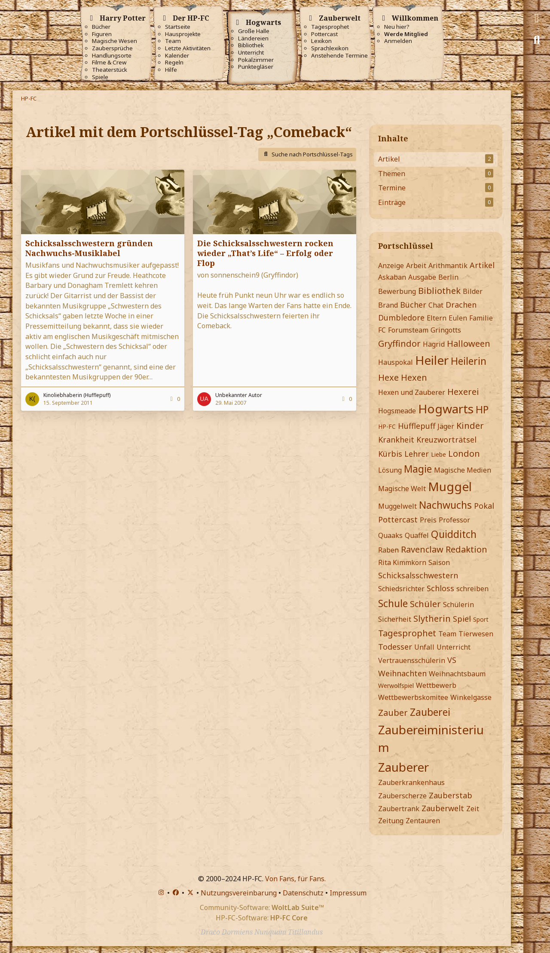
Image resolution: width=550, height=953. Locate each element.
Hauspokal (395, 362)
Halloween (468, 343)
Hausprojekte (183, 34)
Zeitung (390, 820)
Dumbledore (401, 317)
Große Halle (253, 31)
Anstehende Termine (339, 55)
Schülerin (458, 604)
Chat (435, 305)
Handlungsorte (111, 55)
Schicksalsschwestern (418, 575)
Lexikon (321, 41)
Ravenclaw (422, 549)
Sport (481, 619)
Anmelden (398, 41)
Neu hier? (396, 27)
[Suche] (536, 40)
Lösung (390, 470)
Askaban (392, 277)
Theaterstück (109, 69)
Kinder (470, 425)
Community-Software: (262, 907)
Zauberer (403, 767)
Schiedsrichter (401, 588)
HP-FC (387, 426)
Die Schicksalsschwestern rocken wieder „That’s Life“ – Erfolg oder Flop (265, 253)
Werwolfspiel (396, 685)
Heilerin (468, 361)
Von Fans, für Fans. (295, 878)
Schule (393, 603)
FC (382, 330)
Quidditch (454, 534)
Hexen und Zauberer (411, 392)
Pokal (484, 506)
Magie (418, 469)
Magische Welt (402, 488)
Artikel (482, 265)
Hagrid (434, 344)
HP (482, 409)
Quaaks (390, 535)
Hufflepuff (416, 426)
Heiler (432, 360)
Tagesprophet (330, 27)
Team (173, 41)
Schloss (440, 588)
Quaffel (417, 535)
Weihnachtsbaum (457, 673)
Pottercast (324, 34)
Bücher (101, 27)
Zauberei (430, 712)
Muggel (450, 486)
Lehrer (416, 454)
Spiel (462, 619)
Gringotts (446, 330)
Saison (439, 562)
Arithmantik (448, 265)
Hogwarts (446, 408)
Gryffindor (399, 343)
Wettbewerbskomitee (413, 697)
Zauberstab (450, 795)
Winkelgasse (471, 697)
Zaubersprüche (112, 48)
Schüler (425, 604)
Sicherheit (394, 619)
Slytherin (432, 618)
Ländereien (253, 38)
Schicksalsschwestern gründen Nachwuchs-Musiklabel (89, 248)
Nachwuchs (445, 505)
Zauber (393, 712)
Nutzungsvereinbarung (239, 893)
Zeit (472, 808)
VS (451, 660)
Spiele (100, 77)
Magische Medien (462, 470)
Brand (388, 305)
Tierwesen (475, 633)
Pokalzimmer (256, 60)
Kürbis (390, 454)
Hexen (414, 377)
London (464, 453)
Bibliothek (251, 45)
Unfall (424, 647)
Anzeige (391, 265)
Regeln (174, 62)
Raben (388, 550)
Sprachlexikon (329, 48)
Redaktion (466, 549)
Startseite (177, 27)
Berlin (448, 277)
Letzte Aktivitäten (188, 48)
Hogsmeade (397, 410)
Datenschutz (303, 893)
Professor (454, 520)
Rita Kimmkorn (402, 562)
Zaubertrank (398, 808)
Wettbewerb (436, 685)
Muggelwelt (397, 506)
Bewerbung (397, 291)
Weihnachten (402, 673)
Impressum (348, 893)
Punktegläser (255, 66)
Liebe (438, 454)
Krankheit (396, 439)
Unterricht (251, 52)
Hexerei (463, 391)
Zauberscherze (402, 795)
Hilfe (171, 69)
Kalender (177, 55)
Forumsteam (408, 330)
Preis (428, 520)
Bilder (473, 291)
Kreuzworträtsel (446, 439)
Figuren (102, 34)
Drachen (461, 304)
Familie (481, 318)
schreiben (472, 588)
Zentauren (423, 820)
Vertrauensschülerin (411, 660)
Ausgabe (422, 277)
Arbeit (416, 265)
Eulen (458, 318)
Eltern (436, 318)
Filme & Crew (109, 62)
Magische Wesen (114, 41)
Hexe (388, 377)
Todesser (395, 646)
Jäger (445, 426)
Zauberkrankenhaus (411, 782)
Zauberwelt (443, 808)
